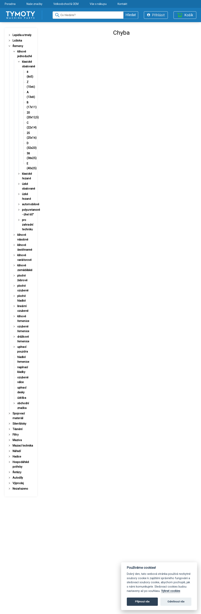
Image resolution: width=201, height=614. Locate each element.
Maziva (17, 440)
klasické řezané (27, 176)
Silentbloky (19, 423)
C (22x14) (32, 125)
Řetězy (17, 472)
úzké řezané (26, 196)
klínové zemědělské (24, 268)
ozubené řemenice (23, 329)
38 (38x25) (32, 156)
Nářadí (17, 451)
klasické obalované (28, 64)
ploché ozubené (22, 288)
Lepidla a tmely (22, 35)
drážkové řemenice (23, 339)
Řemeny (18, 46)
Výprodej (18, 483)
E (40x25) (32, 166)
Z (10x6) (31, 84)
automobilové (30, 204)
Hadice (17, 456)
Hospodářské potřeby (21, 464)
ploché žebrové (22, 278)
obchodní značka (23, 406)
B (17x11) (32, 105)
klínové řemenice (23, 319)
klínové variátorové (24, 257)
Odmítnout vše (175, 601)
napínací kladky (22, 369)
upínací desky (21, 390)
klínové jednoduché (24, 54)
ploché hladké (21, 298)
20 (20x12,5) (33, 115)
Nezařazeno (20, 488)
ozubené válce (22, 380)
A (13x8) (31, 95)
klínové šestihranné (24, 247)
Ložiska (17, 40)
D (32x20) (32, 145)
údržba (21, 397)
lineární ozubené (22, 308)
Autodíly (18, 477)
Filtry (16, 434)
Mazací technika (23, 445)
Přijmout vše (142, 601)
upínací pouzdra (22, 349)
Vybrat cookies (170, 591)
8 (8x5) (30, 74)
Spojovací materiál (19, 416)
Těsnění (17, 429)
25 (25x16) (32, 135)
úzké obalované (28, 186)
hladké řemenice (23, 359)
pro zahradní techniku (27, 224)
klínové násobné (22, 237)
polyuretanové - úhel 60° (31, 212)
